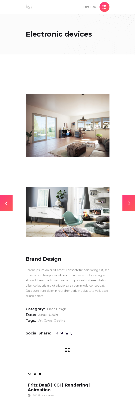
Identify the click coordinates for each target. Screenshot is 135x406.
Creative (59, 320)
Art (40, 320)
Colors (48, 320)
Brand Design (56, 309)
